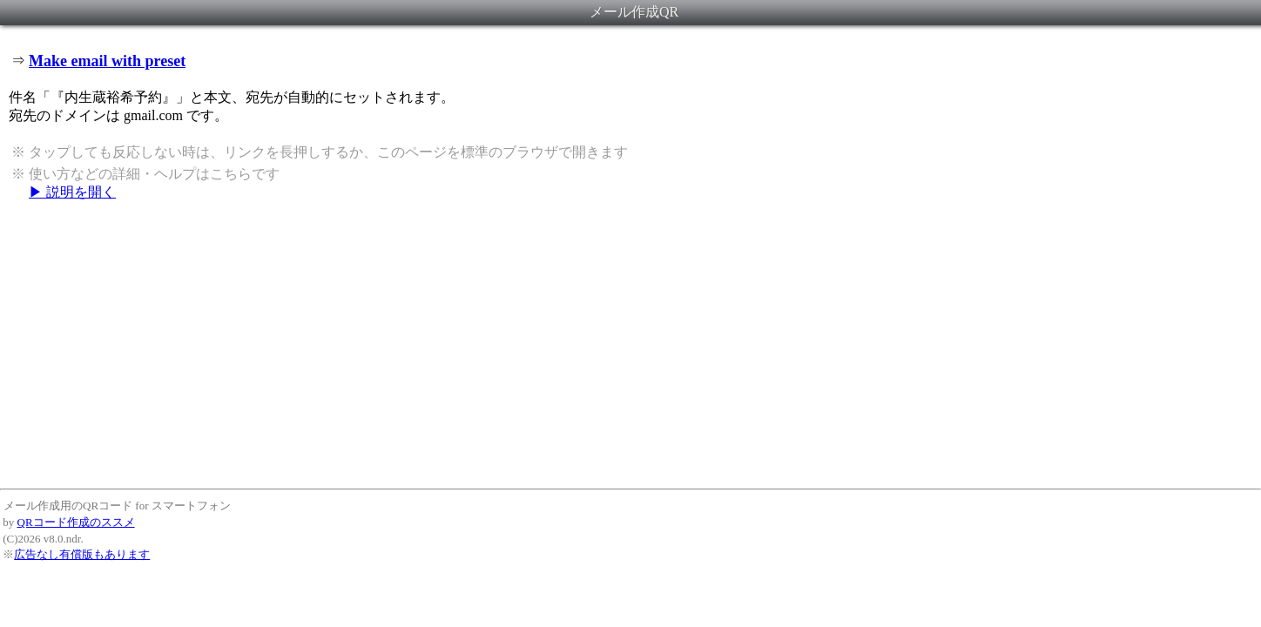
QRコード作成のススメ (76, 522)
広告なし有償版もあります (82, 554)
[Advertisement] (630, 344)
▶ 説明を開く (72, 192)
